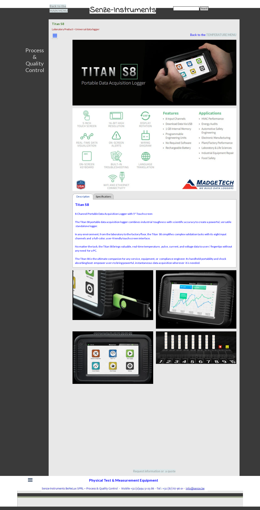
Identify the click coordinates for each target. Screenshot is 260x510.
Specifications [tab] (103, 196)
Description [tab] (83, 196)
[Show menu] (55, 35)
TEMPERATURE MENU (221, 35)
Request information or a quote (154, 471)
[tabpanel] (61, 8)
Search (204, 8)
